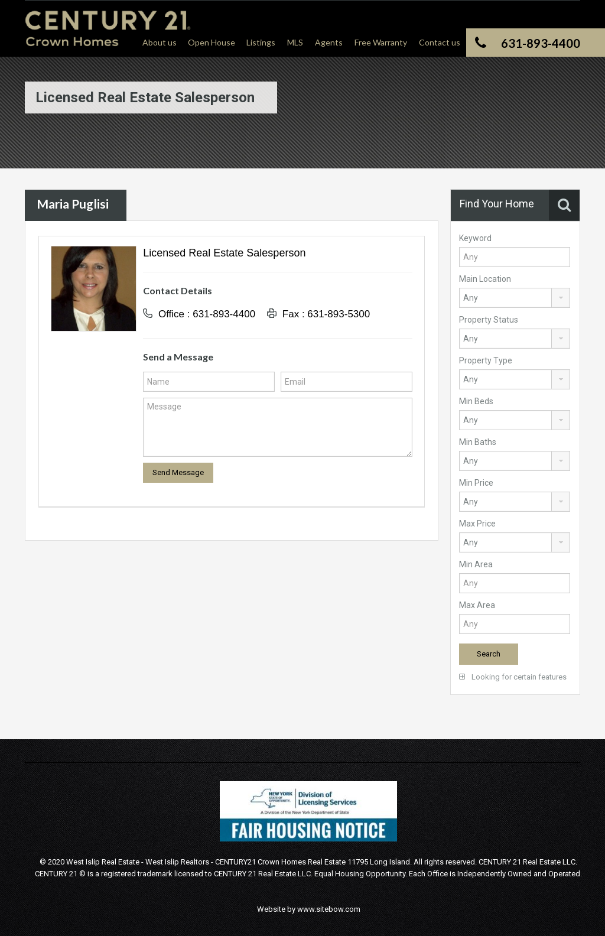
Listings (260, 42)
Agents (329, 42)
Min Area (476, 564)
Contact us (439, 42)
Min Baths (477, 442)
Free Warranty (380, 42)
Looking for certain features (513, 676)
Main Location (485, 279)
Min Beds (476, 401)
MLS (295, 42)
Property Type (485, 360)
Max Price (477, 523)
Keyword (475, 238)
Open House (211, 42)
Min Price (476, 483)
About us (159, 42)
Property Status (488, 319)
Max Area (477, 605)
